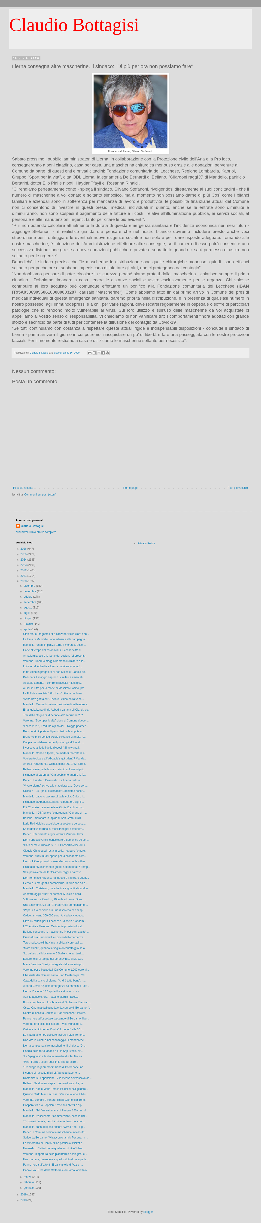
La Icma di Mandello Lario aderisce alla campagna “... (56, 639)
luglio (27, 613)
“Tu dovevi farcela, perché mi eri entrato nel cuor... (54, 1121)
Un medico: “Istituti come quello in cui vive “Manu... (54, 1148)
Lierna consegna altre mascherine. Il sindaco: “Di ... (54, 1045)
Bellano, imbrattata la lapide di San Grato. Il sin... (53, 818)
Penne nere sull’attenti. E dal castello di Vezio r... (53, 1164)
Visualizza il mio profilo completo (36, 532)
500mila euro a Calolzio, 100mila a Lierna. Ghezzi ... (55, 899)
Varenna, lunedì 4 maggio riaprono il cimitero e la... (54, 661)
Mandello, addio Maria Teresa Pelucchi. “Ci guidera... (55, 1089)
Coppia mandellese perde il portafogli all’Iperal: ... (53, 742)
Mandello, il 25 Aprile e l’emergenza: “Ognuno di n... (55, 812)
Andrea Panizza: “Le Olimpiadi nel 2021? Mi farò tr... (55, 763)
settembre (30, 602)
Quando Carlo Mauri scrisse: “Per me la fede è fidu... (55, 1094)
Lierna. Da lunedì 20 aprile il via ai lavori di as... (52, 991)
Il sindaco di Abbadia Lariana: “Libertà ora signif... (53, 801)
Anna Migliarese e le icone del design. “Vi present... (54, 655)
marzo (28, 1177)
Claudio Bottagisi (74, 25)
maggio (29, 623)
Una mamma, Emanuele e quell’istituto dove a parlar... (56, 1159)
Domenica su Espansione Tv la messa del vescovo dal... (57, 1078)
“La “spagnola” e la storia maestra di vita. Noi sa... (53, 1056)
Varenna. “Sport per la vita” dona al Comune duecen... (56, 720)
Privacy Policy (146, 543)
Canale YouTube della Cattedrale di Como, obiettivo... (56, 1170)
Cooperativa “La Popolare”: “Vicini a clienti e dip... (53, 1105)
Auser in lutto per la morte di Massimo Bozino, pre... (55, 688)
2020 (24, 581)
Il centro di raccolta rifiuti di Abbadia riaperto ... (51, 1072)
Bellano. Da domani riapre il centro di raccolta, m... (54, 1083)
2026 (24, 548)
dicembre (30, 585)
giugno (28, 618)
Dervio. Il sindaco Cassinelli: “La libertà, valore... (52, 780)
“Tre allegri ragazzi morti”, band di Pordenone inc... (54, 1067)
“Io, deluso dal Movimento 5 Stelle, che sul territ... (53, 953)
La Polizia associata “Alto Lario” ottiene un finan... (53, 693)
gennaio (29, 1187)
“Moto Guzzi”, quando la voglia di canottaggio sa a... (55, 948)
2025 (24, 554)
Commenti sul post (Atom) (40, 494)
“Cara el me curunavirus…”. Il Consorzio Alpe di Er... (55, 845)
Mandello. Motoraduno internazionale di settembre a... (56, 704)
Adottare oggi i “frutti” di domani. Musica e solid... (53, 894)
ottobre (28, 596)
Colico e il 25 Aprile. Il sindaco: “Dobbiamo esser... (54, 791)
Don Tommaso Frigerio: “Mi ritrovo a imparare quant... (56, 877)
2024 (24, 559)
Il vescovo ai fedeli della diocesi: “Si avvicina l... (52, 747)
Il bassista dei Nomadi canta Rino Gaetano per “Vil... (55, 975)
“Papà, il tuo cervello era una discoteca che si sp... (54, 910)
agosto (28, 607)
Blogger (148, 1212)
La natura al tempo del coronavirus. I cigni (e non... (54, 1034)
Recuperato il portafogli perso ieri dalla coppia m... (54, 731)
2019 (24, 1194)
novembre (30, 591)
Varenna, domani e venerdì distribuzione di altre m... (55, 1099)
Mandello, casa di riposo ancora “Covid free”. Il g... (54, 1127)
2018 (24, 1200)
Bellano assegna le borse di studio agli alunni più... (54, 769)
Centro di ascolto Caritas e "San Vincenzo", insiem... (55, 1013)
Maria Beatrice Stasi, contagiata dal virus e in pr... (53, 964)
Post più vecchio (238, 487)
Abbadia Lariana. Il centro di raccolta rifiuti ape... (52, 682)
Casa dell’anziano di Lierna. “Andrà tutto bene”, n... (54, 980)
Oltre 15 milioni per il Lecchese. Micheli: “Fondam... (54, 921)
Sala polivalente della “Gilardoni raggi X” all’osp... (53, 872)
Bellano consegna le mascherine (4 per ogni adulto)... (56, 931)
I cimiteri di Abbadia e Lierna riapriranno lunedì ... (53, 666)
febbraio (29, 1182)
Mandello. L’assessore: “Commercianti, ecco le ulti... (55, 1116)
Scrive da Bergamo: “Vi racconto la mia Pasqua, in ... (55, 1137)
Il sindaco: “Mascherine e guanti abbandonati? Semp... (56, 867)
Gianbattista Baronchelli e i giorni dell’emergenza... (54, 937)
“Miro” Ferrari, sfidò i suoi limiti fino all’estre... (50, 1061)
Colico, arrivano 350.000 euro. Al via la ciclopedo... (54, 915)
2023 (24, 565)
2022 (24, 570)
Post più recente (23, 487)
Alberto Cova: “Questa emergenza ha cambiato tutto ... (56, 986)
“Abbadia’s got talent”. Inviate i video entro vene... (53, 699)
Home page (130, 487)
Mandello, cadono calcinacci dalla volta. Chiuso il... (54, 796)
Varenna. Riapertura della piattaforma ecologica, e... (55, 1154)
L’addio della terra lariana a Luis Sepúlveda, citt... (53, 1051)
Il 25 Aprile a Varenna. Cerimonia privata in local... (53, 926)
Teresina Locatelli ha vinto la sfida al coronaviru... (53, 942)
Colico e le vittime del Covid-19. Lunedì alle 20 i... (53, 1029)
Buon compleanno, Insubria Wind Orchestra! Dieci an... (57, 1002)
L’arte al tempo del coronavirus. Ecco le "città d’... (53, 650)
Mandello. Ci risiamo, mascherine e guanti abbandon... (56, 888)
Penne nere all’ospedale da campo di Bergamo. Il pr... (56, 1018)
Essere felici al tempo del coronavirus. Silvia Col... (53, 958)
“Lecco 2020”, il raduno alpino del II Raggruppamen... (56, 726)
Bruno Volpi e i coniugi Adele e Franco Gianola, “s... (54, 736)
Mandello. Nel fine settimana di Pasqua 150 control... (55, 1110)
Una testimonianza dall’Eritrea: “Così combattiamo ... (55, 904)
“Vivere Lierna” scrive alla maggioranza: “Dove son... (55, 785)
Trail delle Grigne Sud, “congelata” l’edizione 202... (54, 715)
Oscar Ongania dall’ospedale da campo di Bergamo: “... (57, 1007)
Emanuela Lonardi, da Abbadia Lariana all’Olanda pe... (56, 709)
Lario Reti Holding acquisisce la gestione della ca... (54, 823)
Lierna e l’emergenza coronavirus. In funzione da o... (55, 883)
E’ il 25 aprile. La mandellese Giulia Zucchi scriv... (53, 807)
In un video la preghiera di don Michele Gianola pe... (55, 672)
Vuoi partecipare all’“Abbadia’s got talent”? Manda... (55, 758)
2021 (24, 575)
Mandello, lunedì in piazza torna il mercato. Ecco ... (54, 644)
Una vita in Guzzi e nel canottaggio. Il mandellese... (54, 1040)
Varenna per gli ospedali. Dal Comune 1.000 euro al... (56, 969)
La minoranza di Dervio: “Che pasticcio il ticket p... (54, 1143)
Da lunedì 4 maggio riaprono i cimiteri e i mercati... (54, 677)
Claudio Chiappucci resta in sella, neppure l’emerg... (55, 850)
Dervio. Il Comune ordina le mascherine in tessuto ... (55, 1132)
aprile (27, 629)
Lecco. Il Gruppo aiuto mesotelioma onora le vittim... (55, 861)
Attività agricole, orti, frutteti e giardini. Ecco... (51, 996)
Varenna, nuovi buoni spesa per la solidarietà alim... (55, 856)
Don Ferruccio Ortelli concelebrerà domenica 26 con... (56, 839)
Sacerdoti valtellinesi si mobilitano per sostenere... (54, 829)
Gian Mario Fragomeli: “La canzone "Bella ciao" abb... (56, 634)
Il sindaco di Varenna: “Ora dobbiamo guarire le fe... (55, 774)
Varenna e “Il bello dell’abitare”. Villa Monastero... (53, 1023)
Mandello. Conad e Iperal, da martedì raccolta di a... (55, 753)
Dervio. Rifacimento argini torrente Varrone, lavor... (54, 834)
